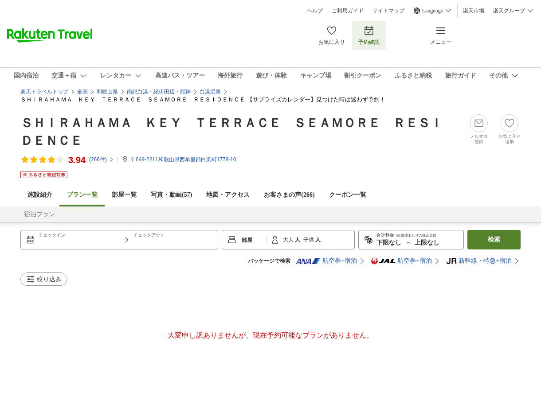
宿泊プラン (39, 214)
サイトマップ (388, 11)
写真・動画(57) (171, 194)
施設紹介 (39, 194)
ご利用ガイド (348, 11)
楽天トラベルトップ (44, 92)
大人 (289, 240)
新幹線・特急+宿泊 (479, 261)
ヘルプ (315, 11)
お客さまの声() (289, 194)
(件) (101, 159)
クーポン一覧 (347, 194)
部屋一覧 (124, 194)
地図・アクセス (228, 194)
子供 (309, 240)
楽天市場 (473, 11)
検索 (494, 239)
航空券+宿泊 (326, 261)
